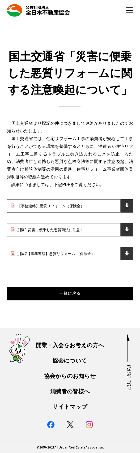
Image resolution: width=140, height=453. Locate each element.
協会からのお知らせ (70, 376)
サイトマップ (69, 406)
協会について (70, 360)
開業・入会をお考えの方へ (70, 345)
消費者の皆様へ (70, 391)
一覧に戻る (69, 293)
